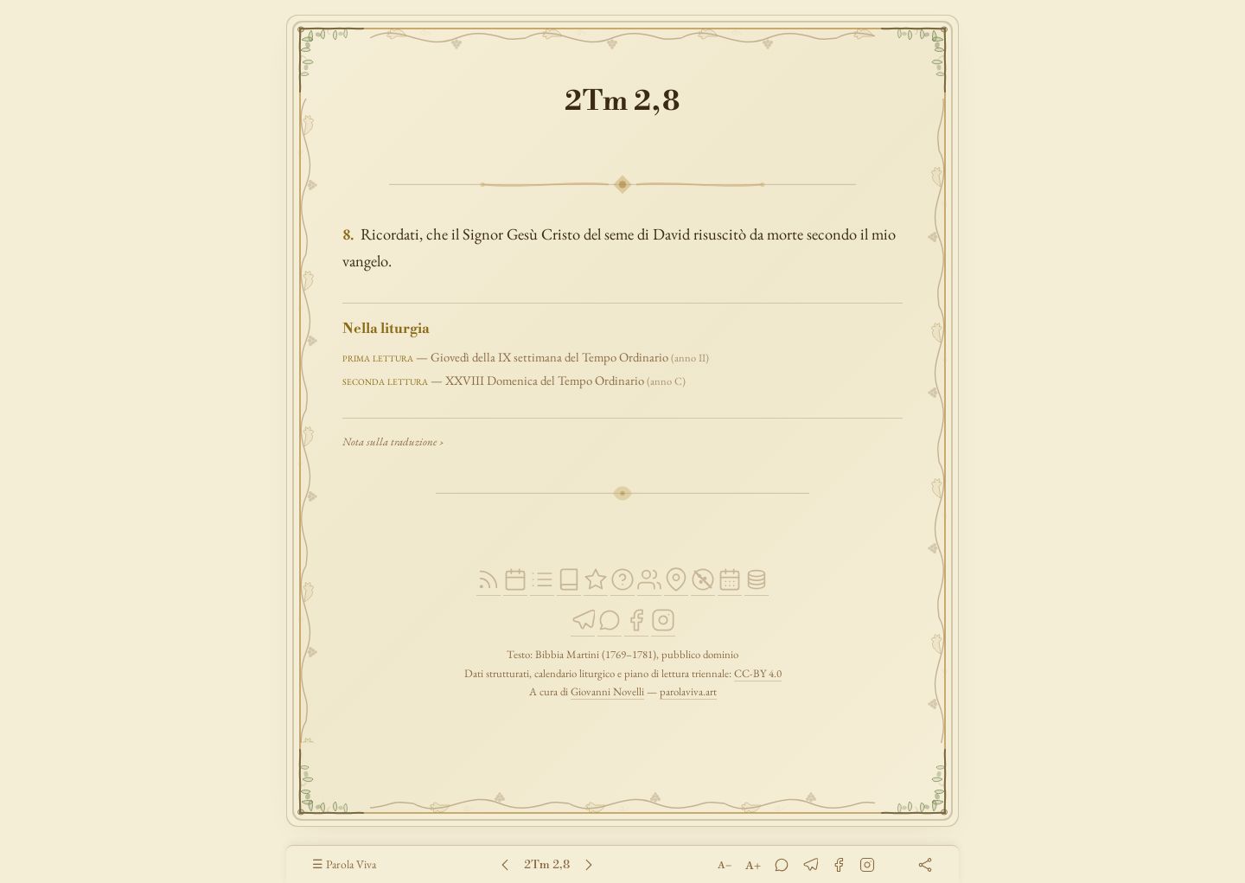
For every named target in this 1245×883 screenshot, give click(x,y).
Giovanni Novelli (607, 691)
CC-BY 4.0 (758, 673)
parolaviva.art (688, 691)
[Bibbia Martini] (569, 587)
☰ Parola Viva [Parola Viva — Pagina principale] (344, 864)
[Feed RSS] (488, 587)
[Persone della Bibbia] (649, 587)
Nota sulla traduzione (389, 441)
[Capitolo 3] (590, 865)
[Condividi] (924, 864)
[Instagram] (663, 628)
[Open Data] (756, 587)
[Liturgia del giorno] (515, 587)
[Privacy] (703, 587)
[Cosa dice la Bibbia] (622, 587)
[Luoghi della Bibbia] (676, 587)
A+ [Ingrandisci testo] (753, 865)
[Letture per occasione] (730, 587)
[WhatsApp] (609, 628)
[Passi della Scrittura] (596, 587)
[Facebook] (636, 628)
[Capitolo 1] (506, 865)
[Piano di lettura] (542, 587)
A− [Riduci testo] (724, 865)
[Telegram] (583, 628)
